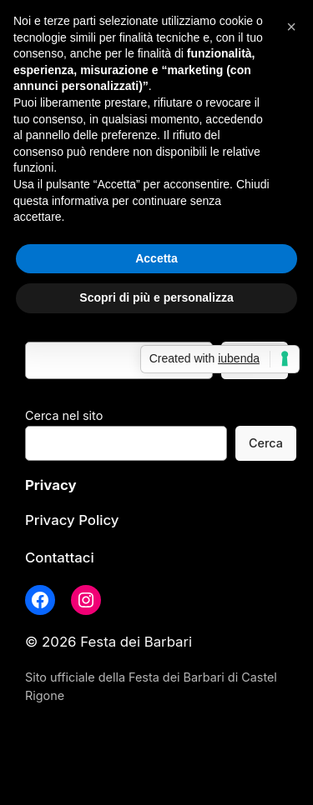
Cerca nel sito (64, 415)
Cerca (266, 443)
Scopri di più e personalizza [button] (156, 297)
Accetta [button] (156, 258)
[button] (291, 26)
